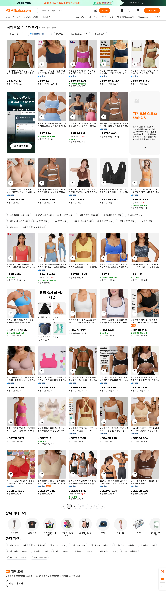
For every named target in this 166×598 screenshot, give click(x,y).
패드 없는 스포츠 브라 (16, 557)
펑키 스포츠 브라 (147, 545)
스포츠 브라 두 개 (129, 551)
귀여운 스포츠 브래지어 (124, 545)
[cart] (130, 11)
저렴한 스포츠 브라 (43, 215)
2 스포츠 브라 (146, 221)
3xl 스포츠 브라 (40, 221)
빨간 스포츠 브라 (60, 551)
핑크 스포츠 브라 (104, 221)
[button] (96, 10)
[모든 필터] (15, 34)
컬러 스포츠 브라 (57, 545)
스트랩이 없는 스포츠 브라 (18, 215)
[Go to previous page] (63, 506)
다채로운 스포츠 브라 (16, 227)
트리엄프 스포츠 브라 (112, 215)
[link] (162, 571)
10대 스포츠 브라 (134, 215)
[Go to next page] (102, 506)
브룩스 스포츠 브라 (125, 221)
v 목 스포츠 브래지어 (100, 545)
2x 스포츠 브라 (59, 221)
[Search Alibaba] (66, 10)
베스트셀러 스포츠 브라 (17, 551)
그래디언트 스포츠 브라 (82, 221)
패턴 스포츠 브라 (40, 551)
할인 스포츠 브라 (64, 215)
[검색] (104, 10)
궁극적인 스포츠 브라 (83, 551)
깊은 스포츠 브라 (78, 545)
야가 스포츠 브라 (39, 557)
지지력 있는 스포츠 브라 (17, 221)
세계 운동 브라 (38, 227)
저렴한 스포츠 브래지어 (87, 215)
